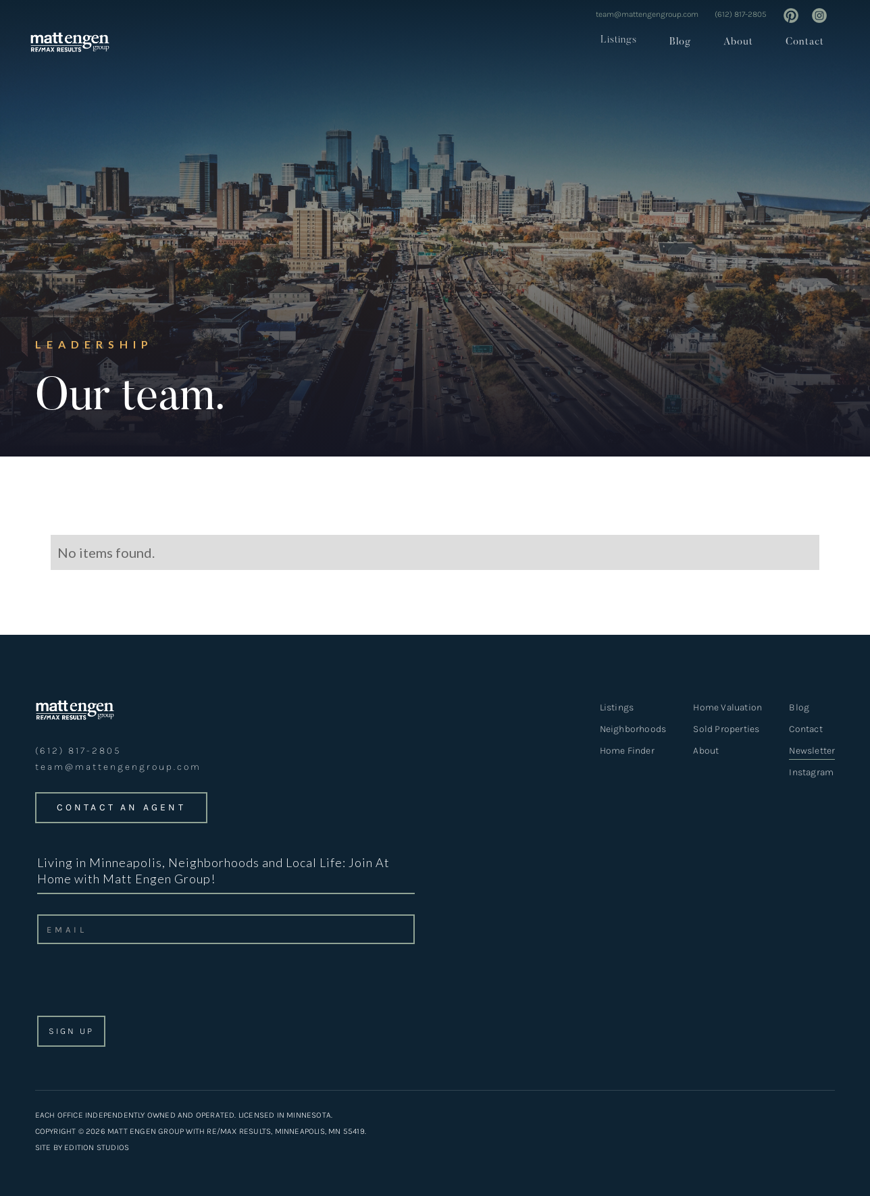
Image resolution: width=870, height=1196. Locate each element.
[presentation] (138, 984)
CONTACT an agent (121, 807)
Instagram (811, 772)
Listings (618, 40)
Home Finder (627, 750)
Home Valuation (727, 707)
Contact (805, 42)
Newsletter (812, 752)
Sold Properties (726, 729)
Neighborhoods (633, 729)
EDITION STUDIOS (96, 1147)
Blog (680, 42)
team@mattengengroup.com (647, 14)
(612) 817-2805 (741, 14)
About (738, 42)
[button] (614, 40)
